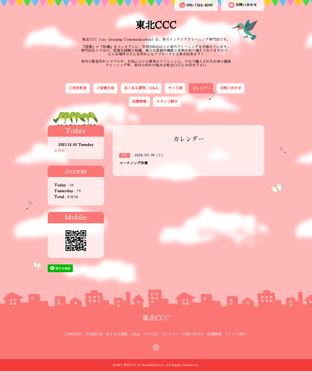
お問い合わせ (243, 5)
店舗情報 (139, 101)
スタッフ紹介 (167, 101)
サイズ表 (175, 88)
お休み (59, 150)
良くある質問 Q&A (141, 88)
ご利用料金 (78, 88)
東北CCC (156, 25)
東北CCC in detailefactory (143, 364)
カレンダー (201, 88)
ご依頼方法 (105, 88)
